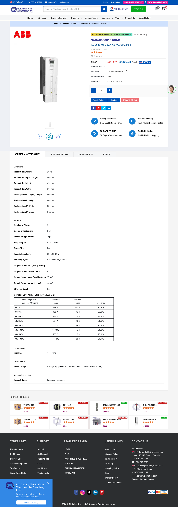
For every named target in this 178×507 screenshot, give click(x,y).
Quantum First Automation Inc (102, 504)
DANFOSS (69, 463)
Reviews (107, 154)
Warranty (109, 463)
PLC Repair (41, 18)
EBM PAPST (70, 473)
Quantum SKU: (98, 66)
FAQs (39, 463)
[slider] (96, 52)
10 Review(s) (96, 56)
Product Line (15, 459)
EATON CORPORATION (75, 468)
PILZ (67, 454)
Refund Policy (111, 459)
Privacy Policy (111, 478)
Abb (74, 24)
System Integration (59, 18)
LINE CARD (157, 2)
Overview (106, 18)
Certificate (42, 468)
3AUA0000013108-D (99, 24)
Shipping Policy (112, 468)
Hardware (84, 24)
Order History (145, 18)
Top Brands (15, 468)
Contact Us (130, 18)
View (117, 18)
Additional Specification (27, 154)
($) (18, 2)
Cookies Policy (111, 454)
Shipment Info (85, 154)
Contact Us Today (31, 502)
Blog (107, 473)
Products (75, 18)
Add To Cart (98, 100)
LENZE (67, 449)
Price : (94, 62)
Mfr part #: (96, 71)
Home (30, 18)
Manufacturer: (97, 76)
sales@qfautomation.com (57, 2)
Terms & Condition (113, 483)
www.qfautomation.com (144, 479)
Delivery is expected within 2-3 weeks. (111, 34)
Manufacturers (91, 18)
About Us (41, 449)
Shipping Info (43, 459)
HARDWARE (96, 49)
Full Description (59, 154)
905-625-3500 (35, 2)
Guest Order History (19, 473)
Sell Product (42, 454)
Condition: (96, 81)
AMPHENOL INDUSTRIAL (76, 459)
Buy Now (114, 100)
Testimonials (43, 473)
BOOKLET (133, 2)
